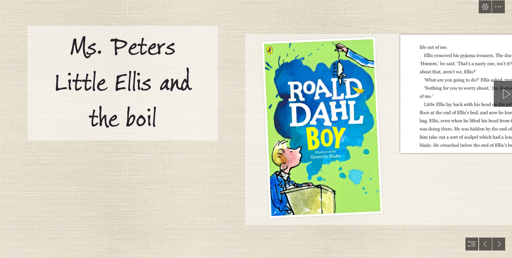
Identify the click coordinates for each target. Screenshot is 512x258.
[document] (256, 129)
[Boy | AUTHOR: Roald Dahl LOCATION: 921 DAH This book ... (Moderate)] (322, 126)
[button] (485, 6)
